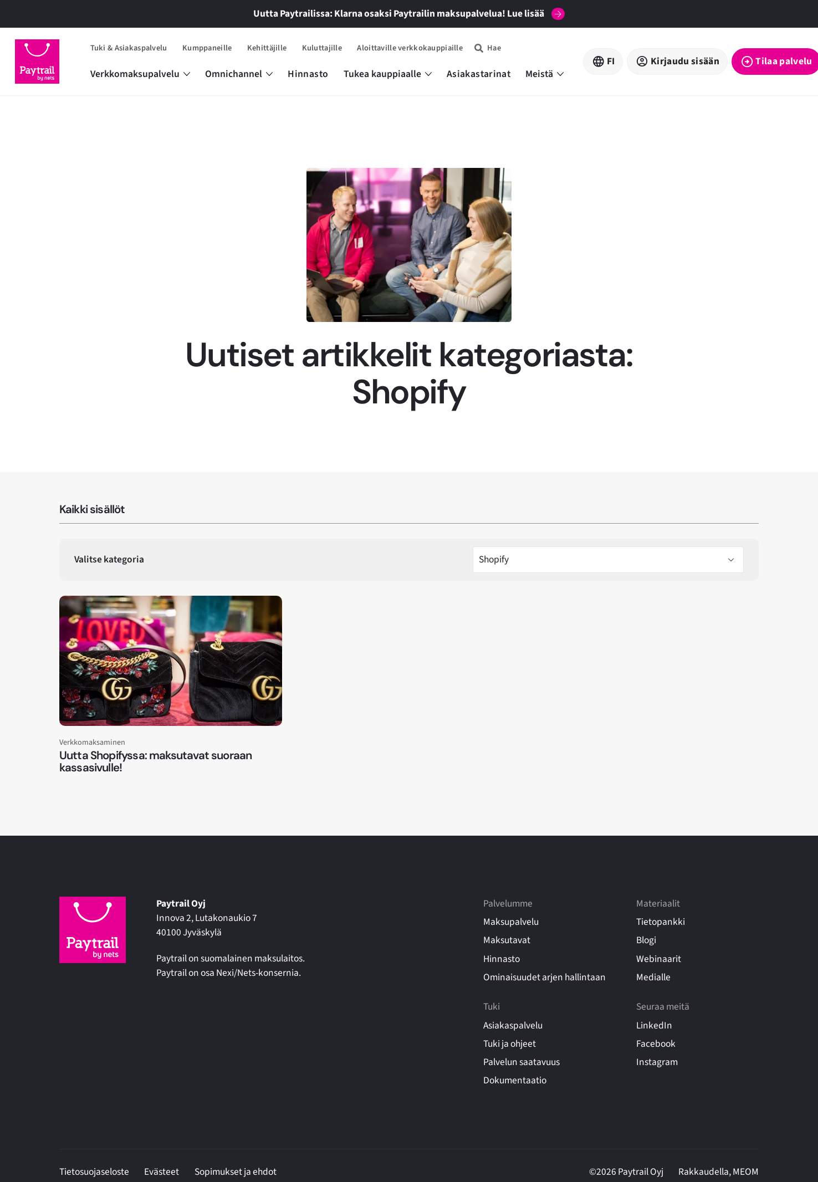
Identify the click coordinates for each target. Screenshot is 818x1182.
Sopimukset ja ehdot (236, 1172)
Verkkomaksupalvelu (140, 74)
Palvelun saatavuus (521, 1062)
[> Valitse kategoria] (608, 559)
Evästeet (161, 1172)
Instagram (657, 1062)
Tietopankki (660, 922)
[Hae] (487, 48)
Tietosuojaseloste (94, 1172)
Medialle (653, 977)
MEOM (746, 1172)
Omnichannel (239, 74)
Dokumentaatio (514, 1080)
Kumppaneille (207, 48)
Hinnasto (308, 74)
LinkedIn (654, 1025)
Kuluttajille (322, 48)
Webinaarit (658, 959)
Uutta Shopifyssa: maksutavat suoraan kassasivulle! (155, 761)
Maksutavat (506, 940)
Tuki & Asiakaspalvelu (128, 48)
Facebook (656, 1044)
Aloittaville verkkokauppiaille (410, 48)
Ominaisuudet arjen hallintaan (544, 977)
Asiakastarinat (478, 74)
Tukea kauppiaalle (388, 74)
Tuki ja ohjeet (509, 1044)
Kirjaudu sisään (685, 61)
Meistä (544, 74)
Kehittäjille (267, 48)
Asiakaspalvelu (513, 1025)
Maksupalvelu (511, 922)
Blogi (646, 940)
